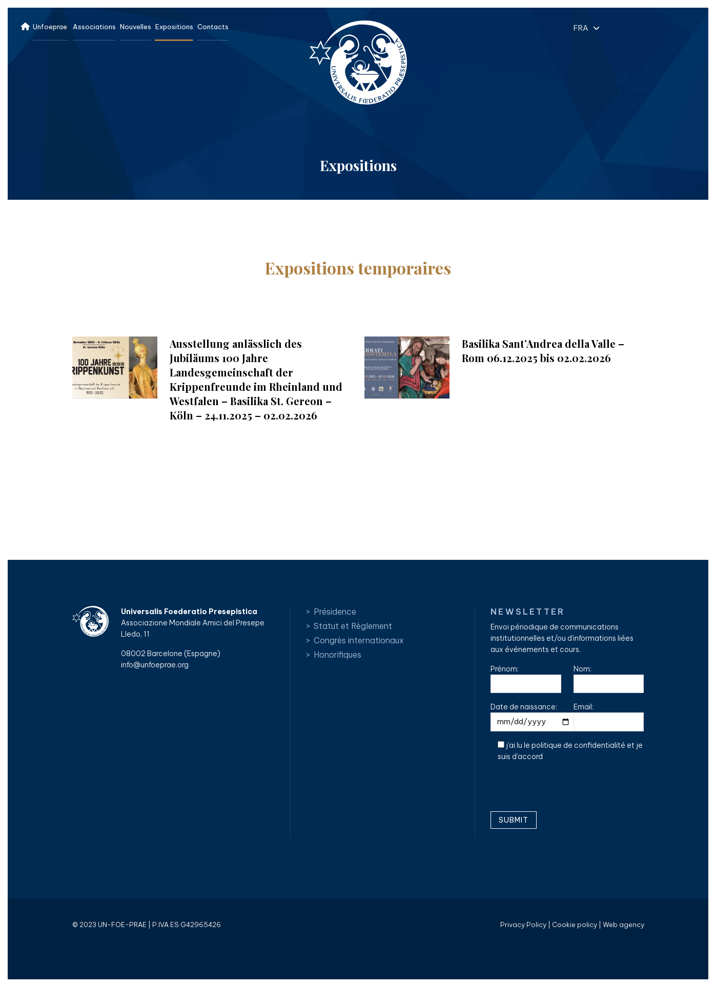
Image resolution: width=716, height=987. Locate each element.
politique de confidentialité (578, 745)
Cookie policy (574, 924)
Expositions (174, 27)
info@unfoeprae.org (155, 664)
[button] (583, 27)
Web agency (623, 924)
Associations (94, 27)
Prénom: (525, 679)
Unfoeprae (50, 27)
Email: (609, 716)
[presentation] (568, 790)
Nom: (609, 679)
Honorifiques (337, 654)
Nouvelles (135, 27)
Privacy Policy (523, 924)
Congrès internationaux (359, 640)
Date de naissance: (533, 716)
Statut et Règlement (353, 626)
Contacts (213, 27)
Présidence (335, 611)
